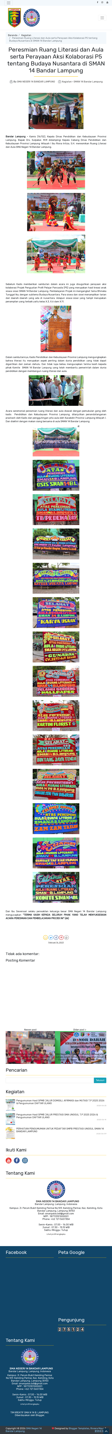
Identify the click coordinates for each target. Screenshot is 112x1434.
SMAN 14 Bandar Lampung (88, 81)
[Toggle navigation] (9, 3)
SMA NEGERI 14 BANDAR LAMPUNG (57, 1201)
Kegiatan (26, 35)
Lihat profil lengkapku (56, 1234)
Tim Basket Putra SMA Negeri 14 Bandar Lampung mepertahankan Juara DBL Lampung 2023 (30, 1057)
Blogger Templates (79, 1428)
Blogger (40, 1415)
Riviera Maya (97, 1428)
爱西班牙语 (100, 1431)
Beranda (12, 35)
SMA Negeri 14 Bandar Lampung (24, 1430)
